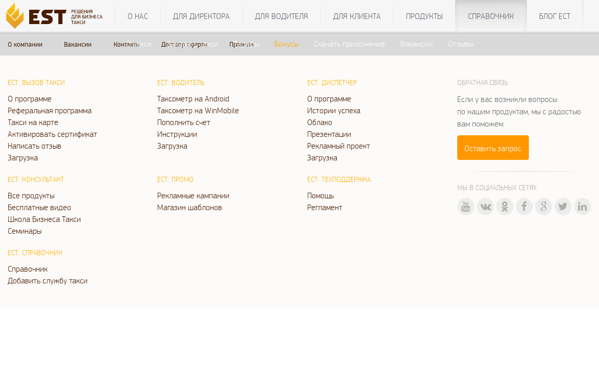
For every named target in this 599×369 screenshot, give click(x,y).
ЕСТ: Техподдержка (339, 179)
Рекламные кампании (193, 195)
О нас (137, 16)
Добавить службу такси (48, 280)
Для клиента (357, 16)
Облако (319, 122)
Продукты (424, 16)
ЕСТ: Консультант (36, 179)
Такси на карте (33, 122)
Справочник (491, 16)
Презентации (329, 134)
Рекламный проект (338, 145)
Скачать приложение (349, 43)
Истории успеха (333, 110)
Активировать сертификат (52, 134)
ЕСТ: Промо (175, 179)
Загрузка (23, 157)
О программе (30, 98)
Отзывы (461, 43)
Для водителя (281, 16)
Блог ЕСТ (554, 16)
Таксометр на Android (193, 98)
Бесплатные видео (39, 207)
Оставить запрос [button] (492, 148)
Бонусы (286, 43)
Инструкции (177, 134)
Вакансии (416, 43)
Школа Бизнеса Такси (44, 219)
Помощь (320, 195)
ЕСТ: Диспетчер (332, 82)
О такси (139, 43)
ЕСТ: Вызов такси (36, 82)
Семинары (24, 230)
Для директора (201, 16)
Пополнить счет (183, 122)
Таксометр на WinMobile (198, 110)
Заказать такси (192, 43)
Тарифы (246, 43)
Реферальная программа (50, 110)
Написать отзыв (34, 145)
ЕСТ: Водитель (180, 82)
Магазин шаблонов (189, 207)
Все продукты (31, 195)
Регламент (325, 207)
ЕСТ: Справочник (35, 252)
